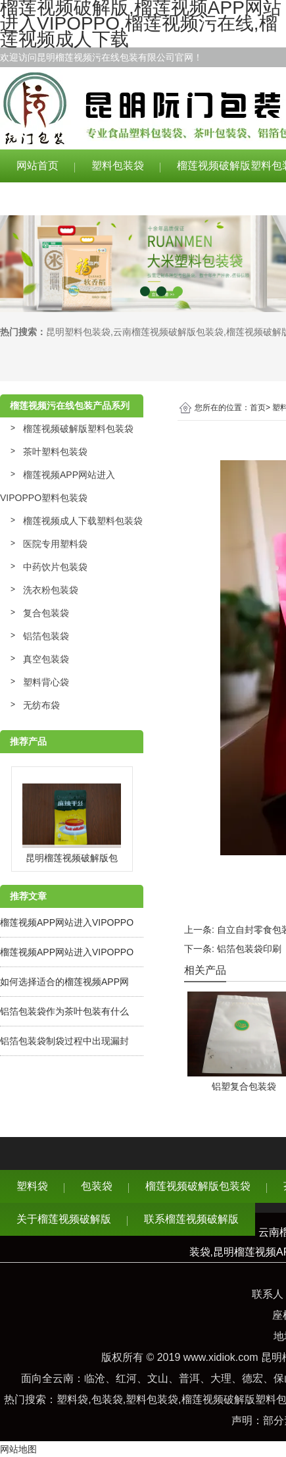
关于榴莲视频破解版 (63, 198)
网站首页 (37, 165)
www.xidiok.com (220, 1357)
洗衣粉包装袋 (50, 590)
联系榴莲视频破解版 (191, 198)
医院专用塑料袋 (55, 544)
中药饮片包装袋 (55, 567)
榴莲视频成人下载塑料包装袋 (83, 521)
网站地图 (18, 1449)
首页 (258, 407)
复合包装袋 (46, 613)
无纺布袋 (41, 705)
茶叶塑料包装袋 (55, 451)
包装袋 (96, 1186)
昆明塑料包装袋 (78, 332)
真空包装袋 (46, 659)
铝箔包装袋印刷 (249, 948)
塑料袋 (32, 1186)
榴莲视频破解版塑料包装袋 (78, 428)
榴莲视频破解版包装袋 (197, 1186)
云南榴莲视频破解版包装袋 (168, 332)
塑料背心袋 (46, 682)
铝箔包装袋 (46, 636)
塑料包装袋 (117, 165)
